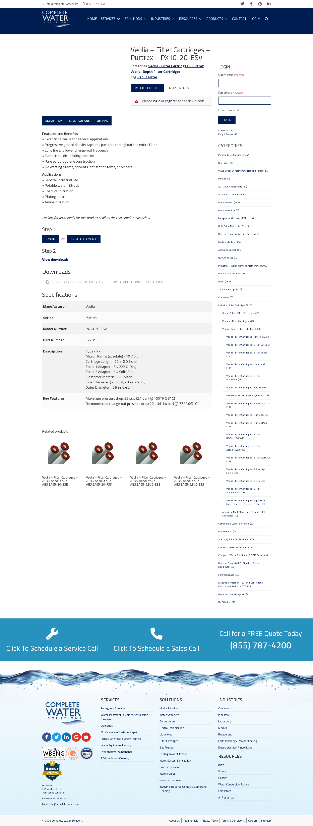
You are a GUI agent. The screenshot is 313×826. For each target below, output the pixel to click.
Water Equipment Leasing (116, 745)
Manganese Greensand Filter (233, 218)
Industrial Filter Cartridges (231, 305)
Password (230, 92)
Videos (222, 771)
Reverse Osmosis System (231, 594)
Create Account (83, 240)
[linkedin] (269, 4)
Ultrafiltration (225, 531)
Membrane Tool (226, 210)
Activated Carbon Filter (230, 194)
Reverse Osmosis (170, 780)
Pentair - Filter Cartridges (235, 321)
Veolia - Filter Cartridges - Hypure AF (245, 364)
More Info (179, 88)
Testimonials (190, 820)
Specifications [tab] (81, 121)
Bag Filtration (167, 747)
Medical (223, 728)
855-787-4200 (95, 4)
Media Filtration (169, 708)
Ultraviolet (166, 734)
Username (231, 74)
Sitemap (266, 820)
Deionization (167, 721)
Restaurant (225, 734)
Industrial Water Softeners (232, 547)
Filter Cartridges (169, 741)
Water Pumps (168, 773)
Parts (221, 178)
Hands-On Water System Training (121, 738)
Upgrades (107, 725)
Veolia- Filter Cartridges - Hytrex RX (245, 395)
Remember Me (231, 110)
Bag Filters (223, 163)
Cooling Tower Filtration (174, 754)
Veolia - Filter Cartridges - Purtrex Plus (246, 423)
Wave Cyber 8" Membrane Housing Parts (240, 171)
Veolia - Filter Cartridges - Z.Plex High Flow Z (245, 471)
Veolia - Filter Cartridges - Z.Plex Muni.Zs (247, 403)
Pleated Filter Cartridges (231, 155)
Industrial (223, 715)
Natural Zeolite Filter (229, 273)
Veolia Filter (147, 77)
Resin (221, 281)
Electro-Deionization (172, 728)
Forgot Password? (227, 134)
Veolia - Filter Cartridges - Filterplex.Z (245, 337)
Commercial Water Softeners (233, 524)
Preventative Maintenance (117, 752)
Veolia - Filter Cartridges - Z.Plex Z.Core (246, 352)
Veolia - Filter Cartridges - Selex (243, 481)
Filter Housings (226, 575)
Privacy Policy (210, 820)
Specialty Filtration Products (233, 539)
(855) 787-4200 (59, 798)
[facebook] (251, 4)
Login (50, 240)
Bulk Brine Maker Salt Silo (232, 226)
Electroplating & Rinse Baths (235, 747)
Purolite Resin (225, 202)
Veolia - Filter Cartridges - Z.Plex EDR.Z (246, 345)
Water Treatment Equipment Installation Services (124, 717)
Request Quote (147, 88)
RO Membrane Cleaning (115, 758)
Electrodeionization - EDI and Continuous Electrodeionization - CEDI (240, 584)
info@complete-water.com (62, 4)
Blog (221, 765)
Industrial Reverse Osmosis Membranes (239, 266)
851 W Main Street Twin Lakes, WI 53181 (53, 790)
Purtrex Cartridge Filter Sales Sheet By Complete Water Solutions (104, 283)
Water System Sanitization (175, 760)
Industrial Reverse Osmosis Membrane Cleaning (183, 788)
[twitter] (242, 4)
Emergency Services (113, 708)
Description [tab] (54, 121)
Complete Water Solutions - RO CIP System (241, 555)
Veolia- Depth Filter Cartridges (156, 71)
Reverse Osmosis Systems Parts (235, 234)
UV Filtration (224, 602)
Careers (253, 820)
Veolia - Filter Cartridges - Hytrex (243, 387)
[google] (260, 4)
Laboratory (224, 721)
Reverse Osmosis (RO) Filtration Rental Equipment (239, 565)
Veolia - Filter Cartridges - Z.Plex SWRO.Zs (248, 457)
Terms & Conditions (233, 820)
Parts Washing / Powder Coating (237, 741)
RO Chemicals (225, 258)
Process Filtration (170, 767)
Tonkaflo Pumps (227, 289)
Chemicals (223, 297)
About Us (174, 820)
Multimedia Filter (227, 242)
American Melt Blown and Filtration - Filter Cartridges (245, 513)
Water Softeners (169, 715)
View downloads (55, 260)
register (171, 101)
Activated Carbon (227, 250)
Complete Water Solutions (67, 820)
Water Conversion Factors (233, 784)
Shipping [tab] (105, 121)
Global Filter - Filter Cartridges (238, 313)
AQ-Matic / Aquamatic (230, 186)
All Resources (226, 797)
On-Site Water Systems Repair (119, 732)
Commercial (225, 708)
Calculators (224, 791)
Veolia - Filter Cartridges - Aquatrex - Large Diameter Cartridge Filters (245, 502)
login (156, 101)
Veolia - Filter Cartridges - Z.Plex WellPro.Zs (243, 377)
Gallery (222, 778)
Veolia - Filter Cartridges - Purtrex (176, 66)
